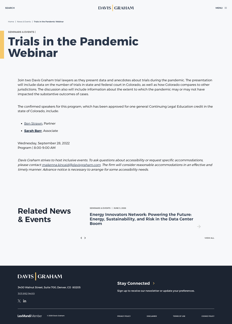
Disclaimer (152, 316)
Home (11, 21)
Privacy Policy (123, 316)
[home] (116, 8)
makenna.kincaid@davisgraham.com (71, 165)
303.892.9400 (26, 293)
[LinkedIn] (24, 301)
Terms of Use (179, 316)
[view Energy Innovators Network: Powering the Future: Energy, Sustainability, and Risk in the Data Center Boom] (146, 217)
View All (209, 238)
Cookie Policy (208, 316)
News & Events (24, 21)
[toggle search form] (10, 8)
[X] (19, 301)
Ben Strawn (33, 123)
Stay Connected (136, 283)
